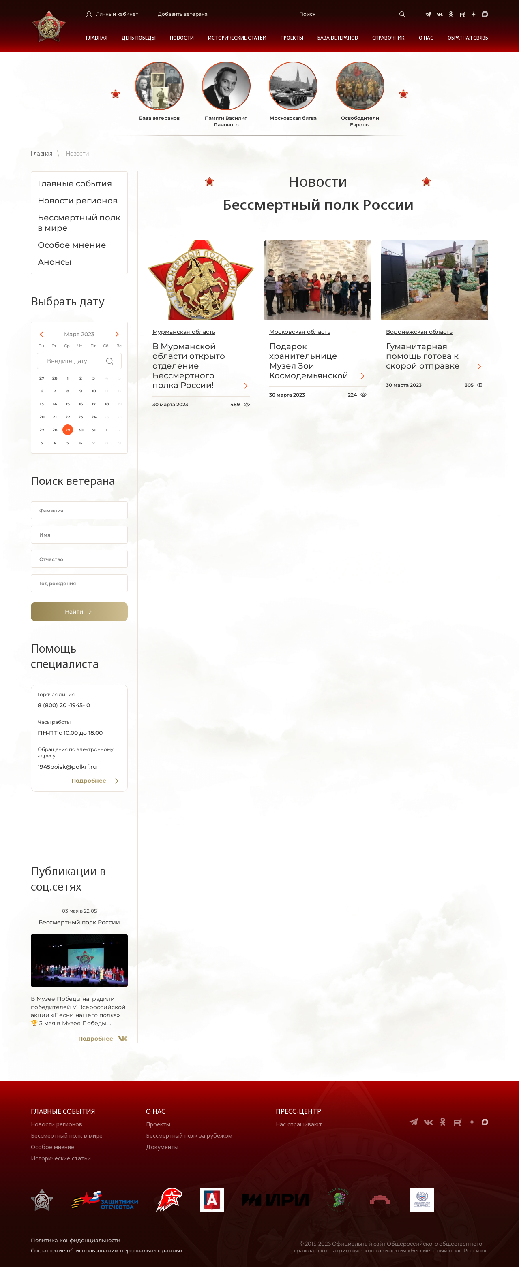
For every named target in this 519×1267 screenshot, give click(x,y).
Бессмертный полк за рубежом (189, 1135)
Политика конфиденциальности (75, 1240)
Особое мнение (52, 1147)
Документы (162, 1147)
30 (81, 430)
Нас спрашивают (299, 1124)
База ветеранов (337, 38)
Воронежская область (419, 331)
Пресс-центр (298, 1111)
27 (41, 378)
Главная (96, 38)
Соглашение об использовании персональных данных (107, 1250)
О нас (155, 1111)
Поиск (307, 14)
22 (67, 417)
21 (55, 417)
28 (55, 378)
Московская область (299, 331)
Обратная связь (468, 38)
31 (94, 430)
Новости (182, 38)
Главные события (63, 1111)
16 (81, 404)
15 (68, 404)
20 (42, 417)
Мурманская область (183, 331)
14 (55, 404)
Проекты (292, 38)
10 (94, 391)
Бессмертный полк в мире (67, 1135)
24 (94, 417)
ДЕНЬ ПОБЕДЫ (139, 38)
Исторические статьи (237, 38)
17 (94, 404)
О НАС (426, 38)
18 (107, 404)
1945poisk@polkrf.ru (67, 766)
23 (80, 417)
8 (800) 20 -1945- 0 (64, 705)
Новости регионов (56, 1124)
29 (67, 430)
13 (42, 404)
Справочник (388, 38)
